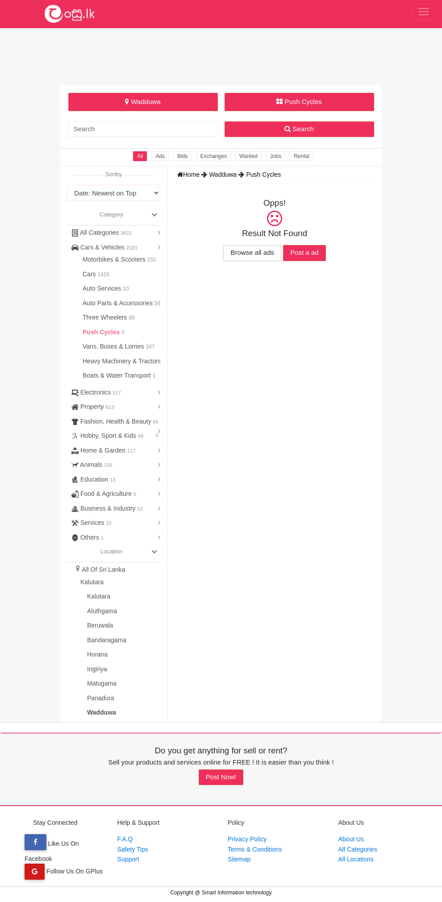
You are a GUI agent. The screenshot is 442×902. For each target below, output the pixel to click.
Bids (182, 156)
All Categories (101, 232)
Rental (301, 156)
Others (87, 537)
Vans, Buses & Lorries (114, 346)
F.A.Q (125, 839)
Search (299, 129)
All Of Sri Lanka (103, 569)
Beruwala (100, 625)
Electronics (96, 392)
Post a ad (304, 252)
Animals (91, 464)
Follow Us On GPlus (64, 871)
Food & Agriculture (103, 493)
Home (189, 174)
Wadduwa (142, 101)
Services (91, 522)
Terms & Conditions (255, 849)
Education (93, 479)
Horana (97, 654)
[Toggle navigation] (423, 12)
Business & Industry (107, 508)
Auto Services (103, 288)
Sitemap (239, 859)
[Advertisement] (221, 55)
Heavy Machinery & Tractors (123, 361)
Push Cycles (299, 101)
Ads (160, 156)
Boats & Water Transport (118, 375)
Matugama (102, 683)
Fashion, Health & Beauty (114, 421)
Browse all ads (252, 252)
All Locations (356, 859)
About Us (351, 839)
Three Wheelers (106, 317)
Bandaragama (106, 640)
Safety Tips (132, 849)
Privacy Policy (247, 839)
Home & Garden (103, 450)
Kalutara (92, 582)
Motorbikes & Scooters (115, 259)
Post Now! (221, 777)
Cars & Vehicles (104, 247)
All (140, 156)
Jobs (275, 156)
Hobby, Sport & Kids (107, 435)
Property (92, 406)
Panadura (100, 698)
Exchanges (213, 156)
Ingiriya (97, 669)
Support (128, 859)
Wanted (248, 156)
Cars (90, 274)
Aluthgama (102, 611)
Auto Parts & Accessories (118, 303)
